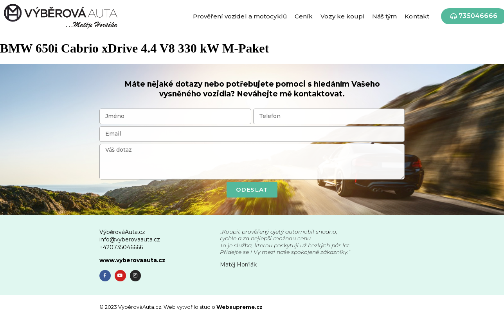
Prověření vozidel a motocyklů (240, 16)
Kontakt (417, 16)
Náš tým (384, 16)
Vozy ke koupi (342, 16)
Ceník (304, 16)
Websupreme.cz (239, 307)
